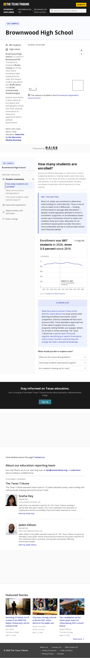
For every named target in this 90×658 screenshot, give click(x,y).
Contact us (39, 457)
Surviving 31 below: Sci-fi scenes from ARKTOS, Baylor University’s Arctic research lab (18, 621)
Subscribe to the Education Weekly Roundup (15, 137)
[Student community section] (18, 179)
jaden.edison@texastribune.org (30, 531)
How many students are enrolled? (17, 185)
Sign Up (45, 402)
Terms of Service (49, 650)
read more (76, 470)
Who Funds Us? (71, 647)
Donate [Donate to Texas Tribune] (81, 4)
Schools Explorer (9, 10)
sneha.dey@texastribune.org (29, 502)
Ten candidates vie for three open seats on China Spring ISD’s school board (71, 621)
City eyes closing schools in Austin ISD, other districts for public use (44, 620)
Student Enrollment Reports (55, 294)
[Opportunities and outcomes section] (18, 212)
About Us (44, 647)
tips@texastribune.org (56, 470)
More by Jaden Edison (27, 545)
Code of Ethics (66, 650)
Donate (60, 654)
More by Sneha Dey (26, 513)
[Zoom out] (81, 54)
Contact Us (56, 647)
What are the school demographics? (15, 192)
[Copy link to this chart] (79, 241)
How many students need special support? (17, 198)
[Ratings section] (18, 219)
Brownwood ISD (24, 10)
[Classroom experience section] (18, 205)
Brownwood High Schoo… (40, 10)
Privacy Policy (48, 654)
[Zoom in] (81, 50)
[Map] (56, 70)
